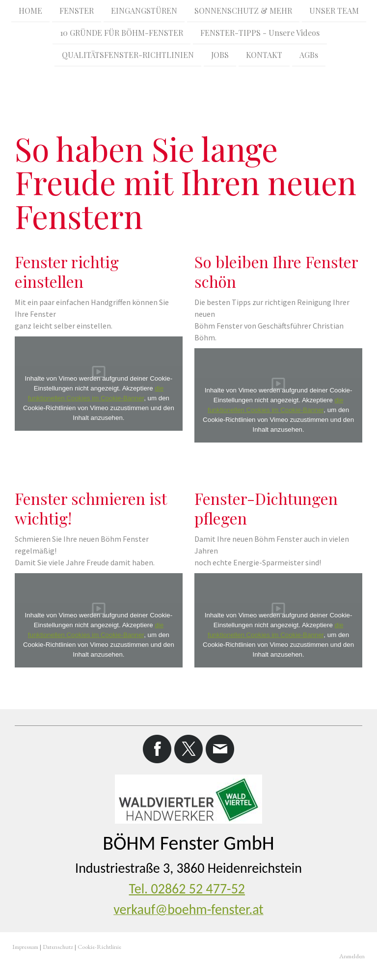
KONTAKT (264, 57)
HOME (30, 10)
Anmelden (352, 956)
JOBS (220, 57)
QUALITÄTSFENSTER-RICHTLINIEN (128, 57)
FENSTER (76, 10)
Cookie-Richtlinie (99, 947)
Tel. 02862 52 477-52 (187, 888)
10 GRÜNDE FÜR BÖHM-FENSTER (121, 33)
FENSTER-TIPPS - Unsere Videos (260, 33)
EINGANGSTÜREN (144, 10)
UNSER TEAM (334, 10)
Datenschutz (58, 947)
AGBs (308, 57)
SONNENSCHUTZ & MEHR (243, 10)
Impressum (25, 947)
